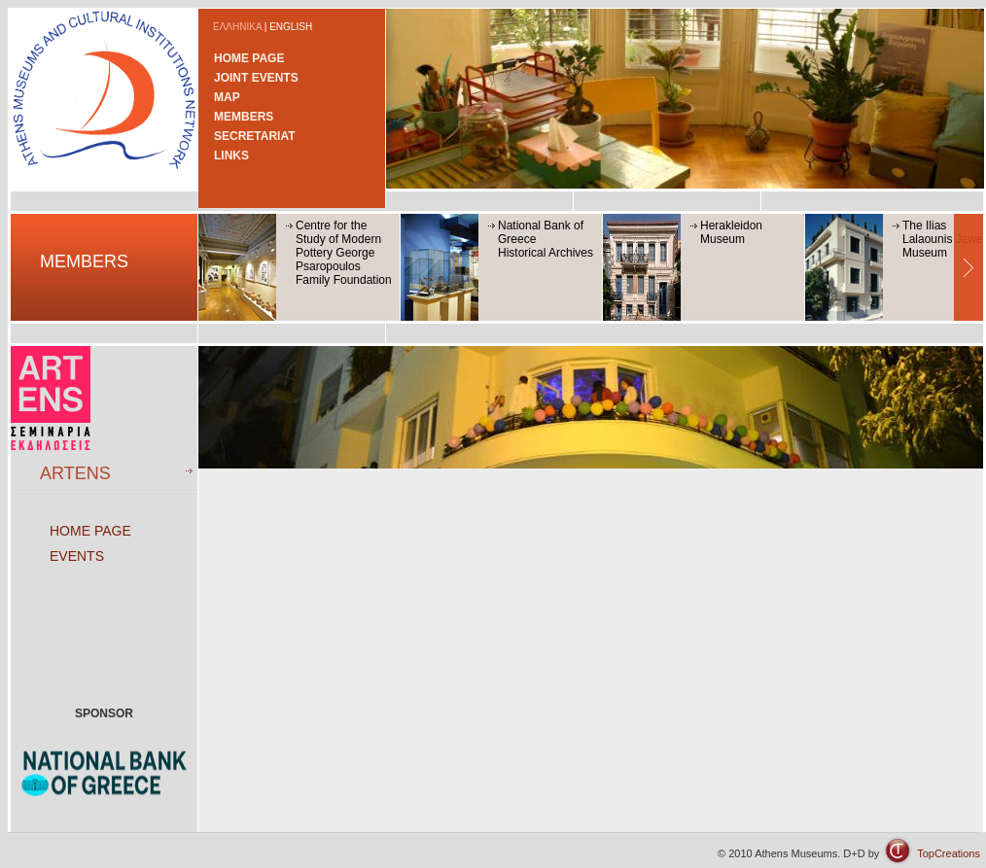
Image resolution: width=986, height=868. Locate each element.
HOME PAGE (249, 58)
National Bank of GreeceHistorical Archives (545, 239)
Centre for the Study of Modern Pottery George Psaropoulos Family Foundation (344, 253)
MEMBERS (243, 116)
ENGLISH (290, 26)
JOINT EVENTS (256, 78)
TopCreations (948, 853)
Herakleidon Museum (731, 232)
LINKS (231, 155)
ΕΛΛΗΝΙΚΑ (237, 26)
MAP (227, 97)
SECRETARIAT (255, 136)
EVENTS (77, 556)
